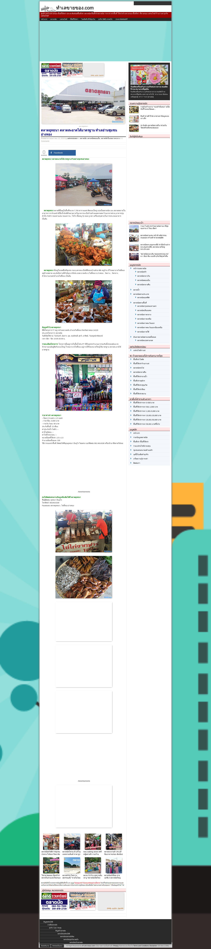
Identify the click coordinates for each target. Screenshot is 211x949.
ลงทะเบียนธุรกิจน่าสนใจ (71, 939)
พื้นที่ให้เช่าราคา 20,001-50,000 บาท (147, 420)
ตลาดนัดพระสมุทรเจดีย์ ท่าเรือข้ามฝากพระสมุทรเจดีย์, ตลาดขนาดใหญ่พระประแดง (155, 247)
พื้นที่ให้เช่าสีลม (139, 389)
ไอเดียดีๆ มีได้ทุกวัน (88, 19)
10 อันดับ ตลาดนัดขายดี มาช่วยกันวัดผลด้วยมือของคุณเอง (153, 126)
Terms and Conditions (141, 946)
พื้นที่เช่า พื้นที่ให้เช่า (141, 442)
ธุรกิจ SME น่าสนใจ (105, 19)
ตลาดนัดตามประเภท (141, 294)
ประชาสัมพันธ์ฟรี (121, 19)
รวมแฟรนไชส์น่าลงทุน (142, 446)
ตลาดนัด (53, 19)
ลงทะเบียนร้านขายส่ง (76, 942)
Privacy (116, 946)
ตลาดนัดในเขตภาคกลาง (110, 138)
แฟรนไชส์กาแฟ (139, 350)
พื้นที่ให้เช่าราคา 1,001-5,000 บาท (146, 411)
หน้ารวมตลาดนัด (139, 268)
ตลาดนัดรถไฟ (138, 368)
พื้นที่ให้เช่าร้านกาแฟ (141, 364)
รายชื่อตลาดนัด (52, 924)
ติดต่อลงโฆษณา (57, 945)
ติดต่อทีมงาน (45, 945)
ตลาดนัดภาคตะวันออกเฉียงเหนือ (149, 328)
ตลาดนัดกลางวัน (143, 276)
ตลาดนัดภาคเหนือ (144, 319)
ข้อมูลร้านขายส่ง (60, 930)
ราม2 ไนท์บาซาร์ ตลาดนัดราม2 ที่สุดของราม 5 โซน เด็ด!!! (154, 227)
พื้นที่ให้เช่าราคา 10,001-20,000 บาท (147, 415)
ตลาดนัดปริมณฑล (144, 310)
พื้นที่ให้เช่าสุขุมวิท (140, 385)
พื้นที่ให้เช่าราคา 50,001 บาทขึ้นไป (146, 424)
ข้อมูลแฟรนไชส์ (48, 921)
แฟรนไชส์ (63, 19)
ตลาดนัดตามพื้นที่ (140, 303)
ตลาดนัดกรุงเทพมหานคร (146, 306)
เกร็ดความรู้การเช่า (140, 459)
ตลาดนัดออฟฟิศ (143, 298)
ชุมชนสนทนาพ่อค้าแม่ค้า (143, 450)
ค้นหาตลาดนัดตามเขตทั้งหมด (144, 337)
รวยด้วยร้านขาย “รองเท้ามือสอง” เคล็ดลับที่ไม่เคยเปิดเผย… (155, 108)
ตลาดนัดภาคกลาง (144, 315)
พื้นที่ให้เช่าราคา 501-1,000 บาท (145, 407)
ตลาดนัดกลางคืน (143, 285)
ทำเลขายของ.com (88, 946)
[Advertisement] (105, 41)
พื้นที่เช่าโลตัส (138, 359)
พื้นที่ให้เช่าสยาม (139, 394)
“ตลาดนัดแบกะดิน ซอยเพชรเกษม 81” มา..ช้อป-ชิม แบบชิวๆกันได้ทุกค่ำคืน (154, 255)
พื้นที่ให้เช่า (74, 19)
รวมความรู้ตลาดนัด (138, 103)
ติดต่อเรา (136, 463)
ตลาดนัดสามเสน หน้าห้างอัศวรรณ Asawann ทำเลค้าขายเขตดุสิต (153, 236)
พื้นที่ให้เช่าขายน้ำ (140, 376)
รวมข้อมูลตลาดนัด (140, 437)
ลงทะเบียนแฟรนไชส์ (64, 933)
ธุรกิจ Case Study (55, 927)
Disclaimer (153, 946)
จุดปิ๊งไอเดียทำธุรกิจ (140, 454)
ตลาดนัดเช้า (142, 272)
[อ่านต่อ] (151, 97)
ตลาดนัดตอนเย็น (93, 138)
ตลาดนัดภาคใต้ (143, 332)
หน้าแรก (44, 19)
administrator (72, 138)
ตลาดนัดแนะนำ (136, 223)
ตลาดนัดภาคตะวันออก (146, 323)
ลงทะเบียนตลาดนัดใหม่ (67, 936)
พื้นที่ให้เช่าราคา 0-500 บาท (143, 403)
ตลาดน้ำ (136, 290)
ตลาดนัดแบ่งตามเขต (145, 340)
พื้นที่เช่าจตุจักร (139, 381)
